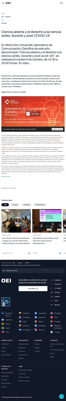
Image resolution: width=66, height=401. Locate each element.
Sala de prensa (5, 383)
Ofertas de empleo (7, 372)
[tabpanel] (33, 232)
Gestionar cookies (24, 381)
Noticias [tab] (15, 205)
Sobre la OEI (5, 344)
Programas (22, 347)
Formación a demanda (57, 350)
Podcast (37, 351)
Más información (5, 176)
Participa (4, 379)
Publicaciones (23, 355)
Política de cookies (24, 377)
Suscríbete (33, 289)
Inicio (13, 262)
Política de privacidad (25, 370)
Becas (52, 357)
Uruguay (20, 262)
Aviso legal (22, 373)
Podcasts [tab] (26, 205)
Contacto (4, 387)
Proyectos (22, 351)
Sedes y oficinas (6, 355)
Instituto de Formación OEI (57, 345)
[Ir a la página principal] (8, 3)
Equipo (3, 351)
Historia (3, 347)
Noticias (27, 262)
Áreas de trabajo (24, 344)
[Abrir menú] (3, 3)
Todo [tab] (5, 205)
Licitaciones (5, 376)
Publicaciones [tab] (40, 205)
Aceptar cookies (57, 129)
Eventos (37, 344)
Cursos (52, 353)
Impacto (21, 358)
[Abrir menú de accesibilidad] (61, 396)
